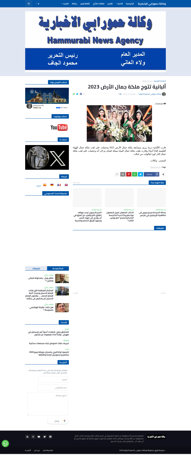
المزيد (38, 185)
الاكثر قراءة (57, 268)
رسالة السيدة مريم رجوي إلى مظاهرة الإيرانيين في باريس (152, 214)
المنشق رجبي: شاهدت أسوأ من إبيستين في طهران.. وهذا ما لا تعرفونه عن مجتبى (48, 333)
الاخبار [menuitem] (120, 3)
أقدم (76, 293)
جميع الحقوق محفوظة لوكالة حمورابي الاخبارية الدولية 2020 (142, 451)
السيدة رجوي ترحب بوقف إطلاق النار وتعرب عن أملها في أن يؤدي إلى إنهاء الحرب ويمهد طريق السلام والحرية (87, 216)
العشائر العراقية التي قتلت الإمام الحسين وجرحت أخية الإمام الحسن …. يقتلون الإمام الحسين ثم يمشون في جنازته (39, 294)
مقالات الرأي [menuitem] (98, 3)
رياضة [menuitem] (74, 3)
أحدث (163, 293)
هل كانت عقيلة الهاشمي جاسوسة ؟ (41, 308)
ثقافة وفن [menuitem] (85, 3)
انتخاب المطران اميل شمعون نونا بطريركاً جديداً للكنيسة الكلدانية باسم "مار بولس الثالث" (120, 216)
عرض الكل (76, 182)
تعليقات (36, 268)
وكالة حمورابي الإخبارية (152, 3)
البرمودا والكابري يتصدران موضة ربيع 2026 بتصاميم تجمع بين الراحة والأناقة (49, 353)
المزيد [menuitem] (66, 3)
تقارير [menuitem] (110, 3)
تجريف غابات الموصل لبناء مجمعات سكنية (49, 343)
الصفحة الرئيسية (160, 81)
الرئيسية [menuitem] (130, 3)
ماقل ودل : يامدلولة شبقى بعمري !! (40, 279)
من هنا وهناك (147, 81)
